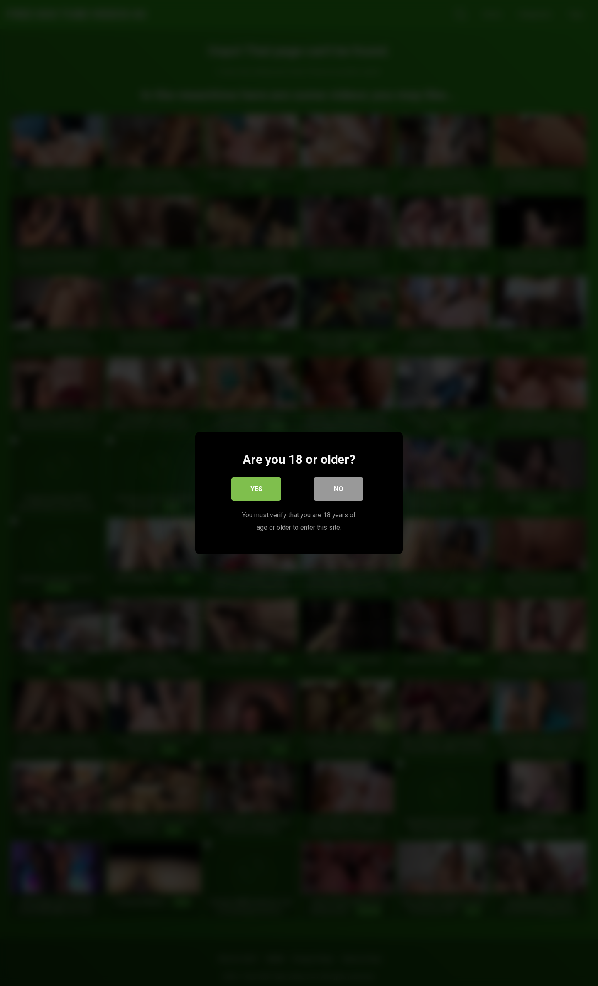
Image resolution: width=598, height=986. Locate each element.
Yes (256, 489)
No (338, 489)
